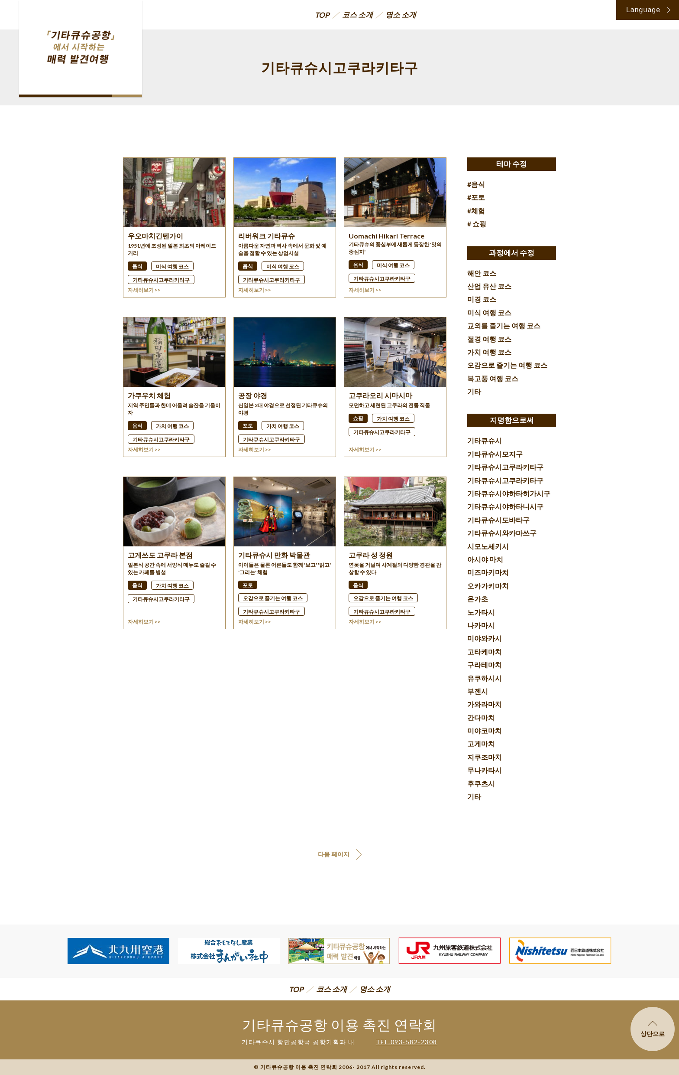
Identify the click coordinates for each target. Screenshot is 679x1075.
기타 (474, 391)
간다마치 (481, 717)
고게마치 (481, 743)
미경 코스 (481, 299)
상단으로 (652, 1029)
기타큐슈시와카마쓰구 (502, 533)
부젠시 (477, 691)
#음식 (476, 184)
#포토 (476, 197)
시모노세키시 (488, 546)
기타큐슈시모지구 (495, 454)
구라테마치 (484, 664)
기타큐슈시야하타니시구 (505, 506)
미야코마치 (484, 730)
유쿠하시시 (484, 678)
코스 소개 (357, 14)
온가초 (477, 599)
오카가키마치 (488, 586)
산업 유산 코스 (489, 286)
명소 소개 (400, 14)
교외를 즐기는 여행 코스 (503, 325)
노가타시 (481, 612)
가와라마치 (484, 704)
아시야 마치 (485, 559)
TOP (322, 15)
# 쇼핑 (476, 223)
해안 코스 (481, 273)
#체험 (476, 210)
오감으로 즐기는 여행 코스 (507, 365)
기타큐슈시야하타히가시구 (508, 493)
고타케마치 (484, 651)
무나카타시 (484, 770)
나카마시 (481, 625)
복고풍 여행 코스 (492, 378)
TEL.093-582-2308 (406, 1042)
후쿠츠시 (481, 783)
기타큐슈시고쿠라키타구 (505, 467)
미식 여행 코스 (489, 312)
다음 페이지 (333, 854)
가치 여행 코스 (489, 352)
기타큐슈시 (484, 440)
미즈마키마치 (488, 572)
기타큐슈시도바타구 (498, 520)
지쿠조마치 (484, 757)
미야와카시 (484, 638)
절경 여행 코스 (489, 339)
